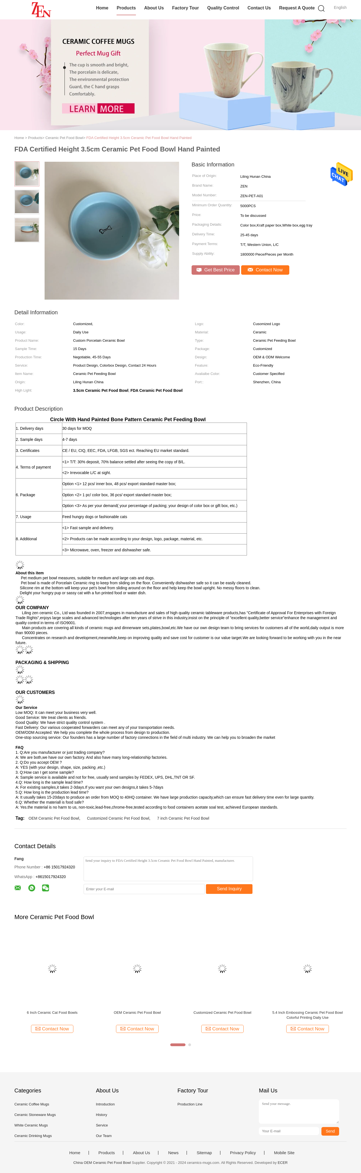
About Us (154, 8)
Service (102, 1125)
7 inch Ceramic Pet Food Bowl (183, 818)
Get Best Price (215, 269)
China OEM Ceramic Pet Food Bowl (102, 1163)
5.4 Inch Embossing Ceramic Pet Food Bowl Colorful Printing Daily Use (307, 1015)
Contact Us (259, 8)
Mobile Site (284, 1153)
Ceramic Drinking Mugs (33, 1136)
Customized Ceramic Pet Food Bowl (118, 818)
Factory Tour (185, 8)
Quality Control (223, 8)
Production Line (189, 1104)
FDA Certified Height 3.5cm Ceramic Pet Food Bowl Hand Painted (139, 138)
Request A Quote (297, 8)
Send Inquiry (229, 888)
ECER (283, 1163)
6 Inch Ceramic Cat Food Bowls (52, 1012)
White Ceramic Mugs (31, 1125)
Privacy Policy (243, 1153)
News (173, 1153)
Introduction (105, 1104)
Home (102, 8)
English (340, 7)
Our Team (104, 1136)
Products (126, 8)
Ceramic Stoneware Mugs (35, 1115)
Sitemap (204, 1153)
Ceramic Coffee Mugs (31, 1104)
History (101, 1115)
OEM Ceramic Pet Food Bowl (54, 818)
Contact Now (265, 269)
